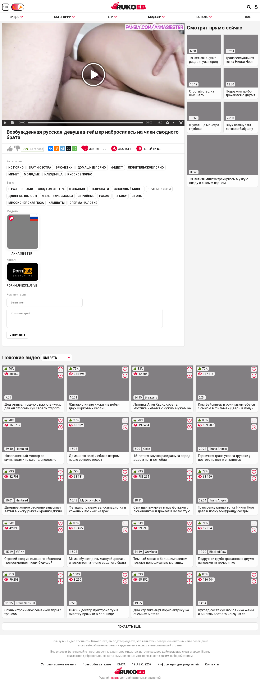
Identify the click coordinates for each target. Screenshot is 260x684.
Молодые (32, 174)
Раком (104, 196)
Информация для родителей (178, 664)
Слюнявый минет (128, 189)
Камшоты (57, 202)
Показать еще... (130, 626)
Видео (16, 17)
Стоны (137, 196)
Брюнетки (64, 167)
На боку (120, 196)
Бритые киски (159, 189)
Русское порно (79, 174)
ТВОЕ (247, 17)
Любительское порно (146, 167)
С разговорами (20, 189)
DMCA (121, 664)
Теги (111, 17)
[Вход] (256, 7)
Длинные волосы (22, 196)
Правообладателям (96, 664)
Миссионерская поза (26, 202)
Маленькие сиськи (57, 196)
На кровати (100, 189)
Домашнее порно (91, 167)
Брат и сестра (39, 167)
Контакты (212, 664)
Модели (156, 17)
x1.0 (160, 122)
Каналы (204, 17)
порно (115, 677)
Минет (13, 174)
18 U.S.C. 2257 (141, 664)
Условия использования (58, 664)
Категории (64, 17)
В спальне (77, 189)
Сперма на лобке (83, 202)
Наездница (53, 174)
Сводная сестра (51, 189)
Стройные (86, 196)
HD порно (16, 167)
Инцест (117, 167)
